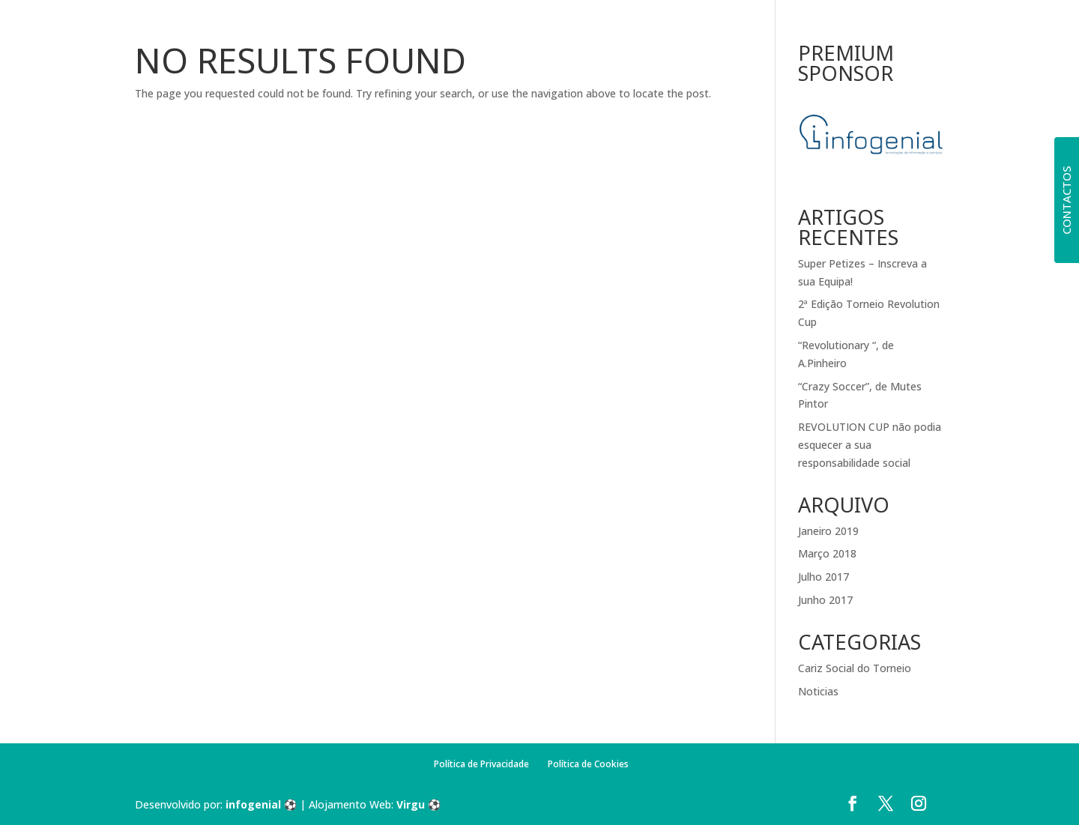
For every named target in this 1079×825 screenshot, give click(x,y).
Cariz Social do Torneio (854, 668)
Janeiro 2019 (828, 531)
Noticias (818, 691)
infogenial (253, 804)
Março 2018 (827, 553)
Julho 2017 (823, 576)
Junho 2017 (825, 600)
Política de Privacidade (481, 764)
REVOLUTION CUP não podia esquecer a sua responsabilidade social (869, 445)
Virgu (410, 804)
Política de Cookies (588, 764)
